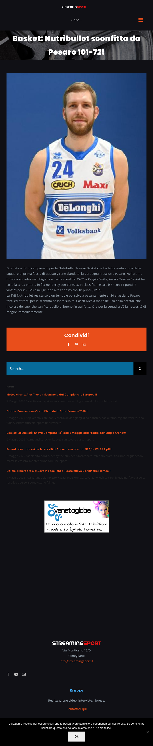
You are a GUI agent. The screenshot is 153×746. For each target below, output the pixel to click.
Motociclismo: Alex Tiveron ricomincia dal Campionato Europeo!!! (52, 394)
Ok (77, 736)
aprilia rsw (50, 401)
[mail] (24, 674)
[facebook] (8, 674)
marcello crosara (17, 461)
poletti (105, 401)
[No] (147, 732)
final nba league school (128, 456)
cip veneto (34, 418)
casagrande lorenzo (70, 477)
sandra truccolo (25, 423)
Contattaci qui (76, 709)
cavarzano (91, 477)
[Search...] (70, 368)
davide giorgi (73, 418)
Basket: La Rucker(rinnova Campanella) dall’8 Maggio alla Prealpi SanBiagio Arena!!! (66, 433)
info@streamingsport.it (76, 661)
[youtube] (16, 674)
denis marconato (81, 456)
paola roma (109, 418)
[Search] (139, 368)
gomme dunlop (89, 401)
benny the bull (60, 456)
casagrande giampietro (42, 477)
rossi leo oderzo (17, 482)
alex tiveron (35, 401)
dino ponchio (91, 418)
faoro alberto (137, 477)
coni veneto (56, 418)
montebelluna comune (44, 461)
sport (113, 401)
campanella (34, 439)
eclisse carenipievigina (113, 477)
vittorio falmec (45, 482)
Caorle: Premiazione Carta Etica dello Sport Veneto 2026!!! (47, 411)
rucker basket (52, 439)
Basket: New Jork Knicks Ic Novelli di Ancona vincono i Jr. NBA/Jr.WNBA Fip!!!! (59, 449)
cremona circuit (68, 401)
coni (45, 418)
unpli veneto (53, 423)
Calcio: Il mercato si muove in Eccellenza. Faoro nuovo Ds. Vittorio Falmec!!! (59, 471)
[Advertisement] (76, 583)
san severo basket (74, 439)
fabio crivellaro (103, 456)
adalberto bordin (38, 456)
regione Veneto (127, 418)
